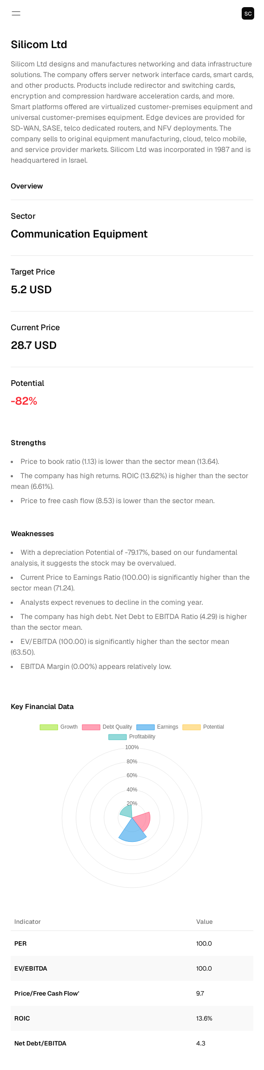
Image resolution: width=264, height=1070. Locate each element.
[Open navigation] (16, 13)
